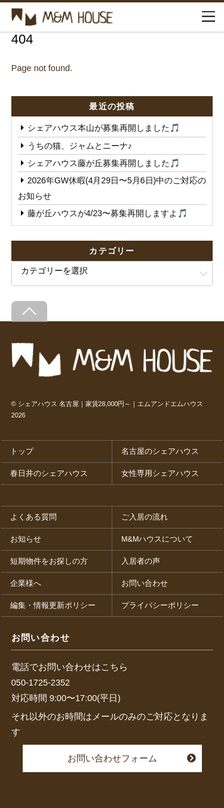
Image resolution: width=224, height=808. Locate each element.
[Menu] (208, 16)
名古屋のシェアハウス (160, 451)
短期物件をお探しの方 (49, 561)
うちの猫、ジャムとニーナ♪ (79, 145)
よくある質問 (33, 517)
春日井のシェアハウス (49, 473)
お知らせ (25, 539)
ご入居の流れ (144, 517)
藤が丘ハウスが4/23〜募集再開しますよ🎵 (107, 213)
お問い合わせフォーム (112, 758)
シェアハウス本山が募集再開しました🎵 (103, 128)
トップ (21, 451)
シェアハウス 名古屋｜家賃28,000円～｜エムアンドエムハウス (111, 403)
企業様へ (25, 583)
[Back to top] (29, 311)
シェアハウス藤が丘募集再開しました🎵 (103, 163)
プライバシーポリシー (160, 605)
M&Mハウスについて (157, 539)
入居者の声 (140, 561)
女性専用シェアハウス (160, 473)
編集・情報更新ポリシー (53, 605)
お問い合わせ (144, 583)
